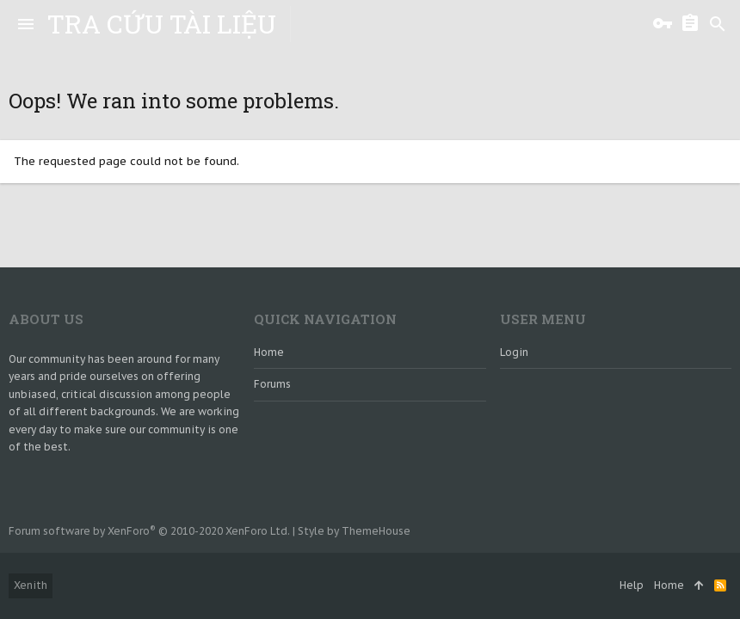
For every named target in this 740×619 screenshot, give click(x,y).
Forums (272, 383)
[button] (26, 24)
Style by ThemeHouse (354, 530)
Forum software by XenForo (149, 530)
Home (269, 352)
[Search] (717, 24)
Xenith (30, 585)
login (514, 352)
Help (632, 585)
